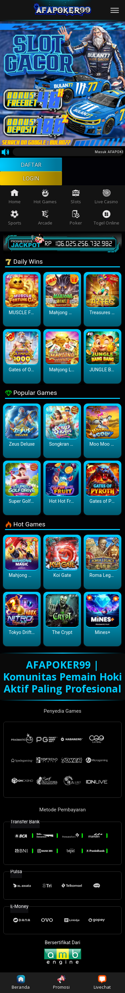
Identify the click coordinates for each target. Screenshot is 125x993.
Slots (76, 200)
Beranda (21, 982)
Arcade (45, 221)
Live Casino (106, 200)
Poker (76, 221)
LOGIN (31, 181)
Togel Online (106, 221)
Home (15, 200)
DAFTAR (31, 165)
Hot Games (45, 200)
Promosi (61, 982)
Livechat (102, 982)
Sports (15, 221)
